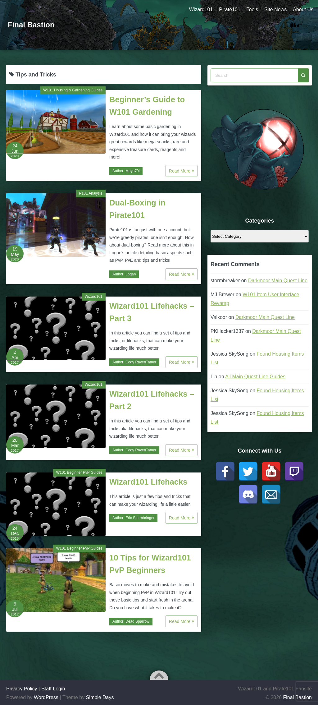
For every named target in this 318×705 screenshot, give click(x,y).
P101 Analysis (90, 193)
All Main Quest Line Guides (255, 376)
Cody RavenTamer (140, 362)
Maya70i (132, 171)
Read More (181, 170)
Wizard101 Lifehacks (148, 481)
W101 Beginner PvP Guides (79, 472)
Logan (130, 274)
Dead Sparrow (137, 621)
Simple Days (100, 697)
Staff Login (53, 688)
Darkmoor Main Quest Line (277, 280)
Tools (252, 9)
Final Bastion (31, 25)
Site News (275, 9)
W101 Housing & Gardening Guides (72, 90)
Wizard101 (201, 9)
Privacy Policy (21, 688)
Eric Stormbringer (139, 518)
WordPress (46, 697)
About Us (303, 9)
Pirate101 (229, 9)
